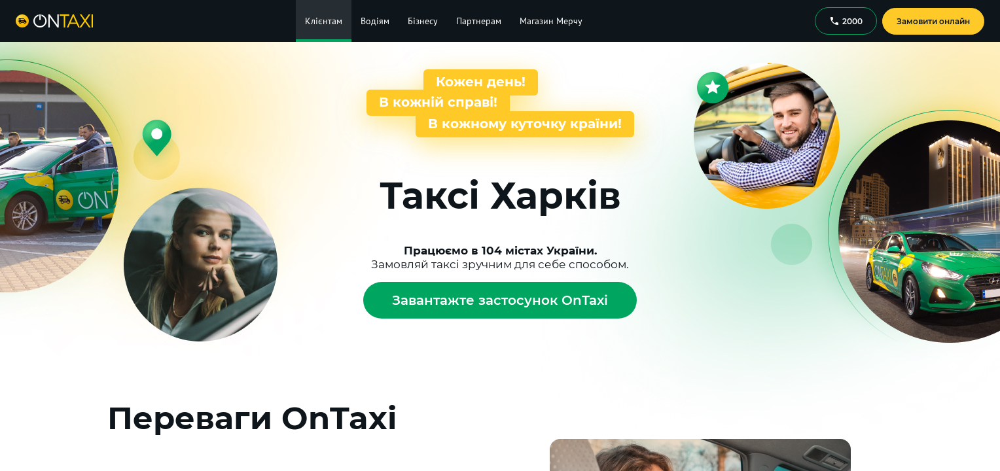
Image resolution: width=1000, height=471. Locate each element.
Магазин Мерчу (551, 21)
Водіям (375, 21)
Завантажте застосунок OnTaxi (500, 300)
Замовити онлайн (933, 21)
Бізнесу (423, 21)
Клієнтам (323, 21)
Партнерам (478, 21)
